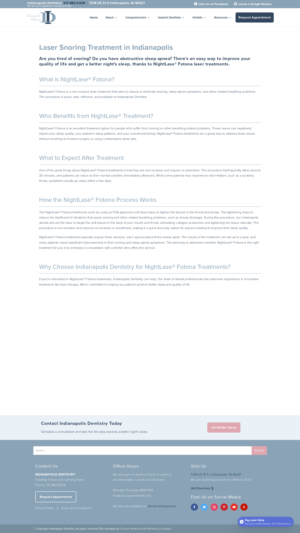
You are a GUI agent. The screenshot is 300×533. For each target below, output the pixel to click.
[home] (41, 17)
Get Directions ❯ (202, 488)
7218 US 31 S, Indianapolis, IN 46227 (216, 474)
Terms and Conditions (76, 508)
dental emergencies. (162, 506)
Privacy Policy (45, 508)
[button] (111, 17)
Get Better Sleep (223, 427)
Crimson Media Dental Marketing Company (145, 529)
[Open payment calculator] (266, 522)
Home (94, 17)
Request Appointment (254, 17)
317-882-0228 (74, 3)
